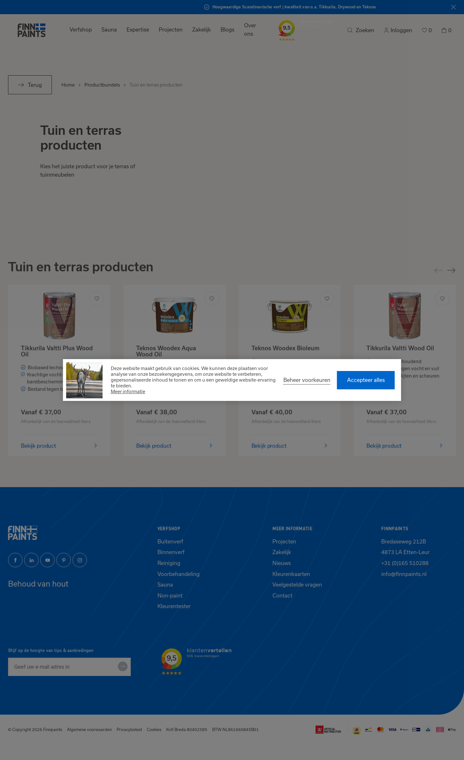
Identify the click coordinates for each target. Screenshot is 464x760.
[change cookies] (307, 380)
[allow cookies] (366, 380)
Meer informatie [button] (128, 391)
